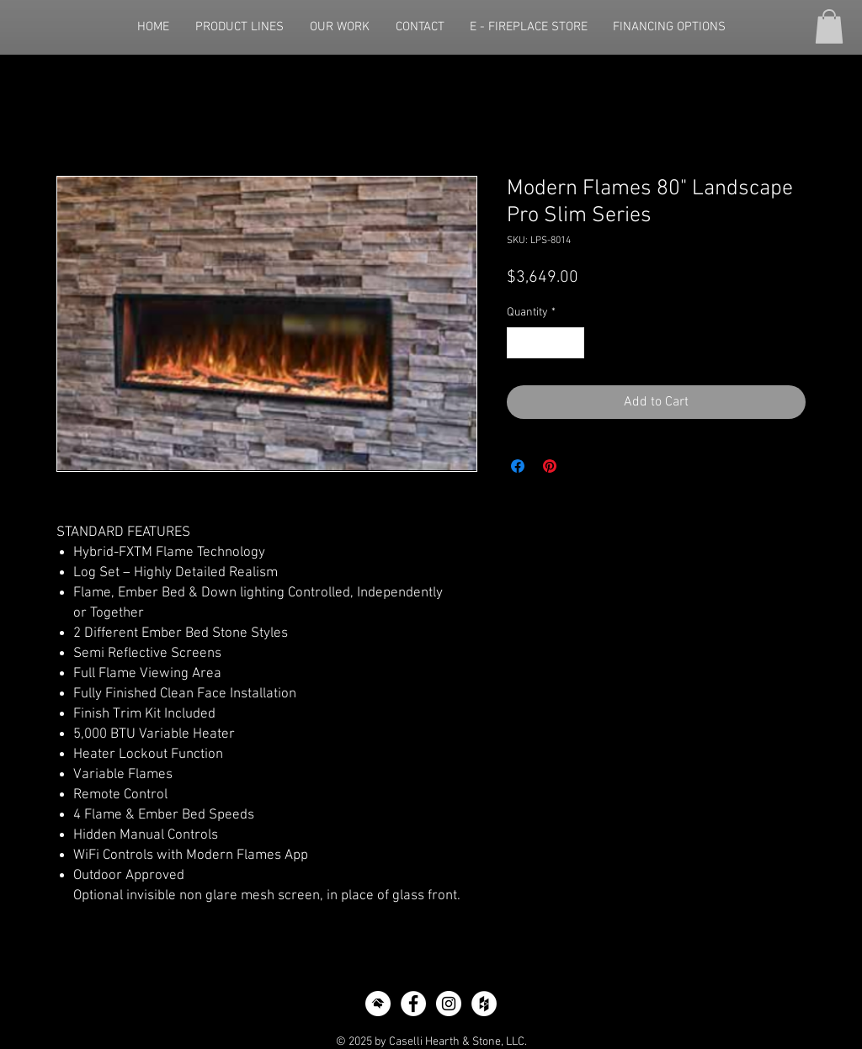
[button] (829, 26)
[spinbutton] (545, 343)
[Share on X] (582, 466)
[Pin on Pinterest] (550, 466)
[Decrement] (519, 343)
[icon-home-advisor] (378, 1003)
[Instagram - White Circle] (448, 1003)
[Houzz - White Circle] (484, 1003)
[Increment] (571, 343)
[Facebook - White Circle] (413, 1003)
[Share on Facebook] (518, 466)
